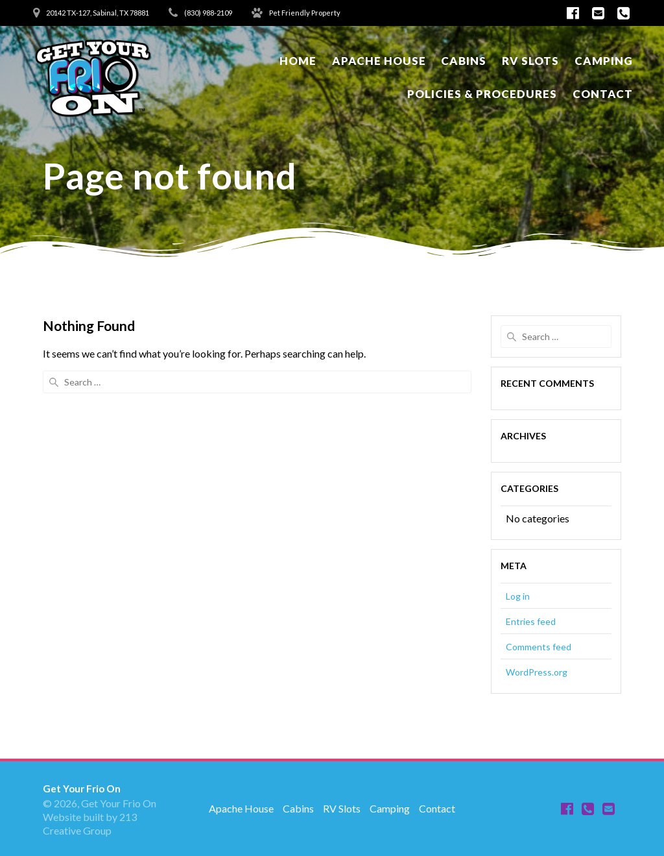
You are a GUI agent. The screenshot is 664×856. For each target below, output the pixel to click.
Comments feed (538, 646)
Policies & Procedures (482, 94)
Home (297, 60)
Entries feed (531, 621)
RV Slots (530, 60)
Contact (603, 94)
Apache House (379, 60)
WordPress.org (536, 672)
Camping (604, 60)
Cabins (463, 60)
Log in (518, 596)
